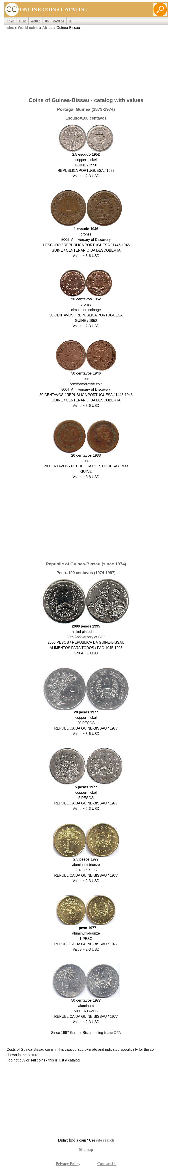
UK (70, 21)
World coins (28, 28)
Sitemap (86, 1149)
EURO (22, 21)
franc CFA (112, 1033)
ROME (10, 21)
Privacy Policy (68, 1163)
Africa (47, 28)
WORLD (35, 21)
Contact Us (106, 1163)
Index (9, 28)
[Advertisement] (86, 62)
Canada (58, 21)
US (47, 21)
